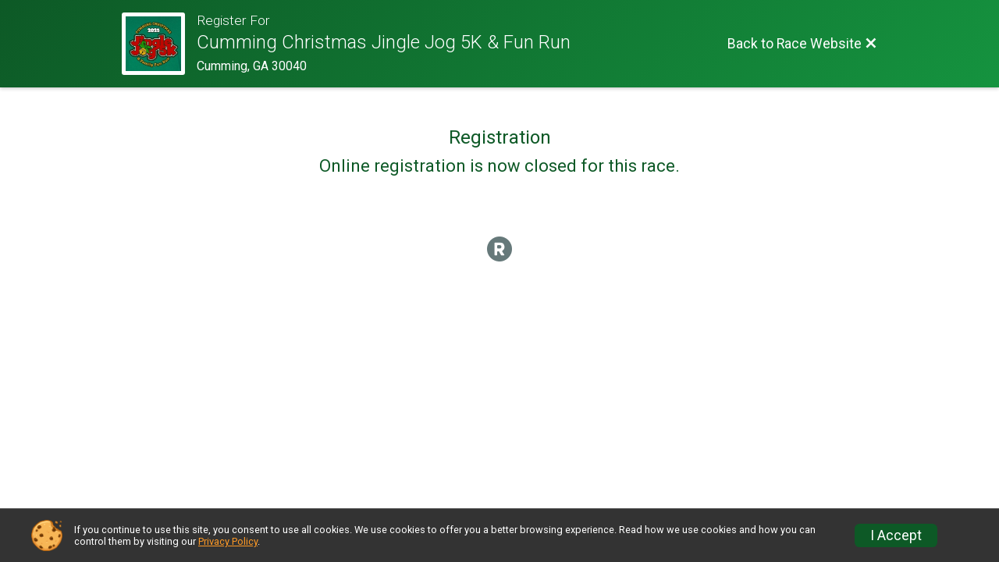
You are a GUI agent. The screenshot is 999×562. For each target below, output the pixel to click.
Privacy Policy (228, 541)
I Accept (896, 535)
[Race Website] (159, 43)
